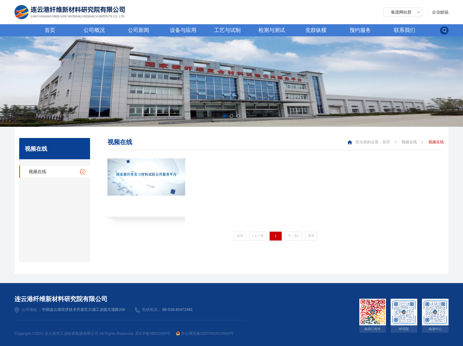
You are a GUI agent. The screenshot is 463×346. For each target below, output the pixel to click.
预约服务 (360, 30)
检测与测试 (271, 30)
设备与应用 (183, 30)
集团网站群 (401, 12)
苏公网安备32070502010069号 (205, 333)
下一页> (293, 236)
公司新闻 (138, 30)
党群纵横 (316, 30)
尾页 (311, 236)
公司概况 (94, 30)
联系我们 (404, 30)
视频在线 (37, 171)
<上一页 (258, 236)
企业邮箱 (440, 12)
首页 (50, 30)
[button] (224, 116)
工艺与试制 (227, 30)
